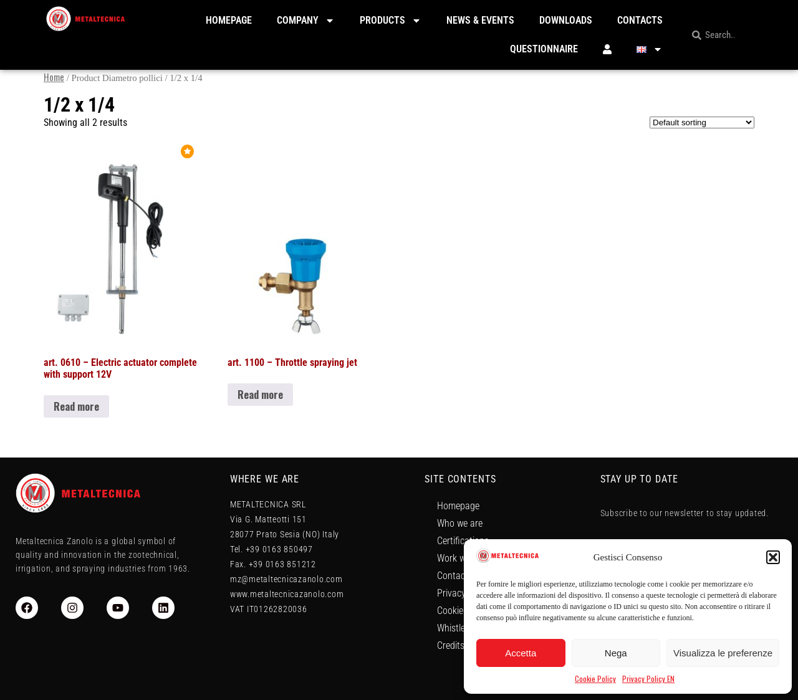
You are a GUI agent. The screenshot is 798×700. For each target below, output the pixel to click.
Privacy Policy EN (648, 678)
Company (306, 20)
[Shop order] (702, 122)
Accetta (520, 653)
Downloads (565, 20)
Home (54, 77)
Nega (616, 653)
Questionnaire (544, 49)
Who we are (460, 523)
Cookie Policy (595, 678)
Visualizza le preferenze (722, 653)
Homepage (229, 20)
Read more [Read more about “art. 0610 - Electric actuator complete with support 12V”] (76, 406)
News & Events (480, 20)
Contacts (640, 20)
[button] (773, 557)
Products (390, 20)
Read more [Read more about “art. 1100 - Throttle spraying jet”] (260, 394)
